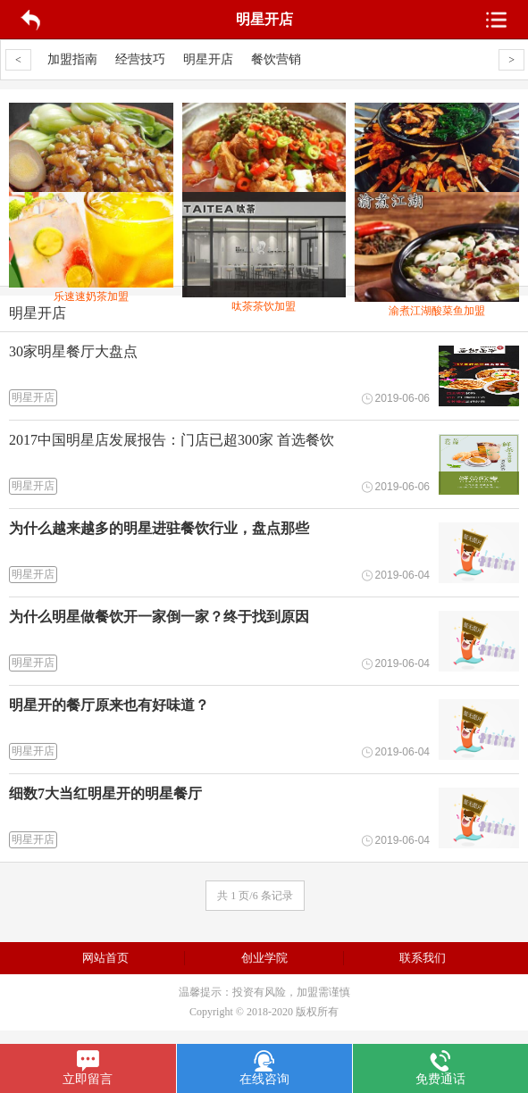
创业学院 (264, 957)
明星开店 (208, 59)
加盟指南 (72, 59)
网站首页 (105, 957)
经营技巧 (140, 59)
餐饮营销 (276, 59)
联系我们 (422, 957)
